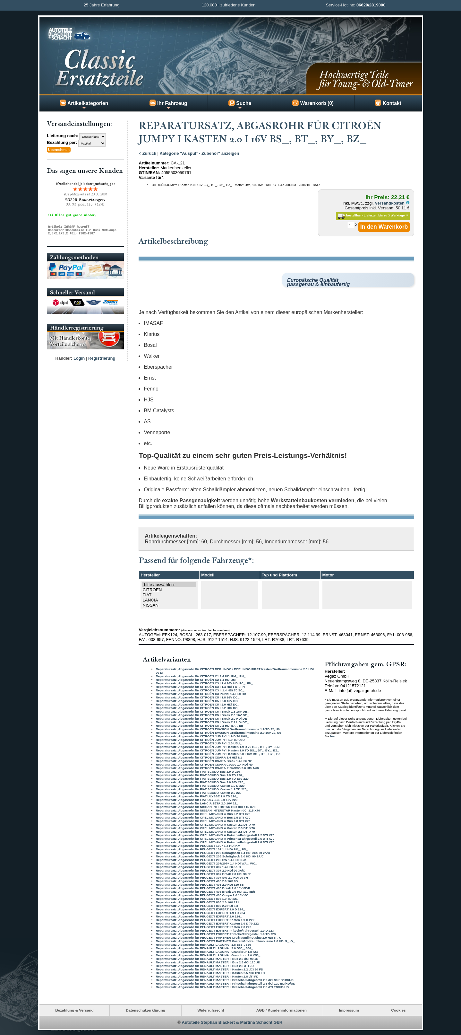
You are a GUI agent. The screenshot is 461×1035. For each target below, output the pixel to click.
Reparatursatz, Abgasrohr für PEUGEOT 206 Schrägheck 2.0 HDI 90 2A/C (210, 856)
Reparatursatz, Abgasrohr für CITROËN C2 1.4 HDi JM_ (196, 679)
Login (79, 357)
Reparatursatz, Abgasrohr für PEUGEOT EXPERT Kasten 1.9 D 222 (205, 919)
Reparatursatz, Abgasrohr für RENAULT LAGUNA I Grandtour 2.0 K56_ (208, 955)
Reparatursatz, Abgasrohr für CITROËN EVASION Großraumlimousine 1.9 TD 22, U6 (217, 729)
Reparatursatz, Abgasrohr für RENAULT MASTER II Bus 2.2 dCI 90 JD (207, 958)
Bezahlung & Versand (74, 1010)
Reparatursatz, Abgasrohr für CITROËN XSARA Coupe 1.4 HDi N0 (204, 764)
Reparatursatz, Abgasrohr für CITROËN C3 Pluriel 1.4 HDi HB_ (202, 693)
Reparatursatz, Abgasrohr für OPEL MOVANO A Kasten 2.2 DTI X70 (205, 824)
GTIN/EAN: (149, 172)
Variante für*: (152, 177)
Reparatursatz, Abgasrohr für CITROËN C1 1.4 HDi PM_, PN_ (200, 676)
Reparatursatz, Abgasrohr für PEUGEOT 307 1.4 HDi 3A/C (198, 866)
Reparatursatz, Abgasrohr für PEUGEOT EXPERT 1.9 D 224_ (200, 909)
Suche (239, 105)
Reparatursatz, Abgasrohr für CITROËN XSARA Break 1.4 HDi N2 (204, 760)
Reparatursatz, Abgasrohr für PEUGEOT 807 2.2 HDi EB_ (198, 905)
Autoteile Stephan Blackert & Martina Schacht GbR (232, 1022)
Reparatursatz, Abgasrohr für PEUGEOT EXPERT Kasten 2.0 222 (203, 926)
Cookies (398, 1010)
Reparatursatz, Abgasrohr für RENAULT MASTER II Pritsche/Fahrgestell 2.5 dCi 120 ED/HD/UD (225, 983)
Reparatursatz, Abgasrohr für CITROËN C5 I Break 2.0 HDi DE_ (202, 718)
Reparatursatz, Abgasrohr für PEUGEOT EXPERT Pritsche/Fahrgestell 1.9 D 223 (215, 930)
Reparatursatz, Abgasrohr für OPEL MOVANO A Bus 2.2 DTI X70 (203, 813)
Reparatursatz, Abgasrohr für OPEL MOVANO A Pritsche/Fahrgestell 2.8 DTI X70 (215, 842)
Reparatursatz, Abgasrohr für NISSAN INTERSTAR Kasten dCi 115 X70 (208, 810)
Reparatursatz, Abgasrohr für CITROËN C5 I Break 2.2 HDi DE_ (202, 722)
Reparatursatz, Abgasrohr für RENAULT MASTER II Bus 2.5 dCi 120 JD (208, 962)
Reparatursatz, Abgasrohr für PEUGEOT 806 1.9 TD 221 (196, 898)
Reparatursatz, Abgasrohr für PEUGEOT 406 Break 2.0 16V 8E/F (203, 888)
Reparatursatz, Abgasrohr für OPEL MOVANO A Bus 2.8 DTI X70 (203, 820)
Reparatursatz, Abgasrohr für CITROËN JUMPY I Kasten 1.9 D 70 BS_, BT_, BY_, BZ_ (218, 746)
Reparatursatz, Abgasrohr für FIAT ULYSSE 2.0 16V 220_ (197, 799)
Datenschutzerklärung (145, 1010)
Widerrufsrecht (210, 1010)
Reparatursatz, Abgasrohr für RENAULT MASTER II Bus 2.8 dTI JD (205, 965)
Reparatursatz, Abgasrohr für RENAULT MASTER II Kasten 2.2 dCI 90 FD (209, 969)
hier (327, 729)
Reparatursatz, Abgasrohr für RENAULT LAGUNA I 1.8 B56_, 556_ (204, 944)
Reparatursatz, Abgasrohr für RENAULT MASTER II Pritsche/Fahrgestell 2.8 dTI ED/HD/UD (222, 986)
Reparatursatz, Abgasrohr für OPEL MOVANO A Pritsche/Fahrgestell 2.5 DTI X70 (215, 838)
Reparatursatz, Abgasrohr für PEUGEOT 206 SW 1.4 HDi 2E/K (201, 859)
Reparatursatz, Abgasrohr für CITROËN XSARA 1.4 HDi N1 (199, 757)
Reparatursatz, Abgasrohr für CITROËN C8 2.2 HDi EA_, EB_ (200, 725)
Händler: (64, 357)
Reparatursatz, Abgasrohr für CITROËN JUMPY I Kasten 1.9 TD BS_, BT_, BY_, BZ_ (217, 750)
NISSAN (169, 605)
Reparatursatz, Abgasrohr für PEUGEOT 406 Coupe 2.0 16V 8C (202, 895)
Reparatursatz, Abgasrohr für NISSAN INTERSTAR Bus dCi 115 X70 (205, 806)
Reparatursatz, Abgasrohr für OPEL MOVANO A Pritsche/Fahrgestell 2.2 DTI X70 (215, 835)
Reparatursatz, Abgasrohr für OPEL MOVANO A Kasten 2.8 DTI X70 (205, 831)
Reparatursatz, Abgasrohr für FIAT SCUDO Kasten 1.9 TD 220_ (202, 789)
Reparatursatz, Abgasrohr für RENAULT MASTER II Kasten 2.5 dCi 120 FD (210, 972)
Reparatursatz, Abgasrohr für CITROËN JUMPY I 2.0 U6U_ (198, 743)
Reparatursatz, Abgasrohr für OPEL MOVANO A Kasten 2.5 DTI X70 (205, 827)
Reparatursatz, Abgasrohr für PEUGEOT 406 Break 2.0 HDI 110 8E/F (206, 891)
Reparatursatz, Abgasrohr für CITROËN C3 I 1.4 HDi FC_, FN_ (201, 686)
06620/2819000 (370, 5)
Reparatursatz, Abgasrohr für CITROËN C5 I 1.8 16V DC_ (197, 697)
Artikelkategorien (84, 105)
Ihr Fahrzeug (168, 105)
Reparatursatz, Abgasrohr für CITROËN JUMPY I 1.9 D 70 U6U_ (202, 736)
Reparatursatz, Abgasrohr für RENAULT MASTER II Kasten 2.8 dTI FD (207, 976)
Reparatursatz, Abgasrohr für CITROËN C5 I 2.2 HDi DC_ (197, 707)
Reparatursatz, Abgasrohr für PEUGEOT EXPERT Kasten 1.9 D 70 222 (207, 923)
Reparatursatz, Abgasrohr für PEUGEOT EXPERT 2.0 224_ (199, 916)
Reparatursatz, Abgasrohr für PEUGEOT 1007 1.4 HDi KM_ (199, 845)
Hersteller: (149, 167)
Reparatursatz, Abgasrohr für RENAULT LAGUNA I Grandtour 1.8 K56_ (208, 951)
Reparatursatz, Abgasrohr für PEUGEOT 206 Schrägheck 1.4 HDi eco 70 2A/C (213, 852)
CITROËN (169, 589)
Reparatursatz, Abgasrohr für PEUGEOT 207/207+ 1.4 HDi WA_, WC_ (206, 863)
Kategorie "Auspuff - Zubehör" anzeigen (199, 153)
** (407, 215)
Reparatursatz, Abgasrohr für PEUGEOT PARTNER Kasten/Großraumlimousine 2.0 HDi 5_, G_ (225, 941)
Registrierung (101, 357)
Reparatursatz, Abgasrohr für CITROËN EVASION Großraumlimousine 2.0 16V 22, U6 (218, 732)
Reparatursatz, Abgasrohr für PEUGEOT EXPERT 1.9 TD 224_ (201, 912)
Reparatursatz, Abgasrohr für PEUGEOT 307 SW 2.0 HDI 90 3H (202, 877)
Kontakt (388, 103)
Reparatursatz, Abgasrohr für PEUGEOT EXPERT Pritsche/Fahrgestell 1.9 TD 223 (216, 933)
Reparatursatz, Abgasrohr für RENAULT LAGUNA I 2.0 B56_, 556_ (204, 948)
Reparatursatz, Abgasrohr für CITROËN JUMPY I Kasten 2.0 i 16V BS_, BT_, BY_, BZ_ (219, 753)
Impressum (349, 1010)
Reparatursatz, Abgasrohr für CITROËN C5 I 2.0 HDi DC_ (197, 704)
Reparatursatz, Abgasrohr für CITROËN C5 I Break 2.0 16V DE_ (202, 714)
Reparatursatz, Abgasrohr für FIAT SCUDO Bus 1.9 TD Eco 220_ (203, 778)
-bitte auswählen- (169, 584)
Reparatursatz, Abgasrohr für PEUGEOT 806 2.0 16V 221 (197, 902)
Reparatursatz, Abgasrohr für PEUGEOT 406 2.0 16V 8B (197, 880)
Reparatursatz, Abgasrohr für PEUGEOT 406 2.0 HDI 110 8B (199, 884)
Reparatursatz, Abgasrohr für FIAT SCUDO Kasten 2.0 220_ (199, 792)
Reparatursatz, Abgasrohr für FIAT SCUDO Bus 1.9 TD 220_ (199, 774)
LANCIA (169, 600)
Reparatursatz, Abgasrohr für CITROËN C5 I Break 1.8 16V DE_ (202, 711)
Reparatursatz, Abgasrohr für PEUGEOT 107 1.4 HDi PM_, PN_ (202, 849)
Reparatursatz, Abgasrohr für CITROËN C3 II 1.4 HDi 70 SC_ (200, 690)
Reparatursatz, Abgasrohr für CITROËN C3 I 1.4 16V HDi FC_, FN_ (204, 683)
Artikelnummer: (154, 163)
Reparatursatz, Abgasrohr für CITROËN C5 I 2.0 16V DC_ (197, 700)
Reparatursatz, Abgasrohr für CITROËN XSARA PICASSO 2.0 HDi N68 (207, 767)
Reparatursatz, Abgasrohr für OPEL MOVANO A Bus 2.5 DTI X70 (203, 817)
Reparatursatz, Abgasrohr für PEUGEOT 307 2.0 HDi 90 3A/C (200, 870)
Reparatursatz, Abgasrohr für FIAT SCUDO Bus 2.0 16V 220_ (200, 782)
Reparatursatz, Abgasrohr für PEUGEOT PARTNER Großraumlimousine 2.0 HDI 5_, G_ (219, 937)
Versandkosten (392, 203)
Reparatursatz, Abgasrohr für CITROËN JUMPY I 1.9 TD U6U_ (201, 739)
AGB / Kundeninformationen (281, 1010)
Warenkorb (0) (313, 103)
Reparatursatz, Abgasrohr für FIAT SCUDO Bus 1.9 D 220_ (199, 771)
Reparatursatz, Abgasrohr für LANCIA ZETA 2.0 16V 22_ (197, 803)
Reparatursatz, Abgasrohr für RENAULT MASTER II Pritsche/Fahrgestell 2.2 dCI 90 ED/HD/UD (225, 979)
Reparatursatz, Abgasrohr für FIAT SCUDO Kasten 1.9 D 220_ (201, 785)
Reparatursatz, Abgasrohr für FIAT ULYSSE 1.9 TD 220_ (197, 796)
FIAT (169, 595)
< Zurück (147, 153)
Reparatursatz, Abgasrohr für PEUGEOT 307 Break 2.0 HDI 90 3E (203, 873)
